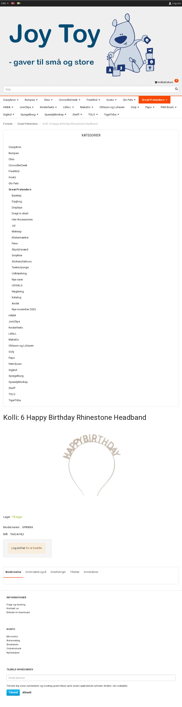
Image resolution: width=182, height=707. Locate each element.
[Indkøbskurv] (166, 82)
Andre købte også (35, 571)
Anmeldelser (91, 571)
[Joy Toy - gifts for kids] (79, 44)
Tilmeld (13, 692)
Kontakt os (13, 608)
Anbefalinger (58, 571)
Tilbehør (75, 571)
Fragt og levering (16, 604)
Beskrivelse (13, 571)
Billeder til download (18, 612)
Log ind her (18, 548)
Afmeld (26, 692)
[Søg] (176, 89)
